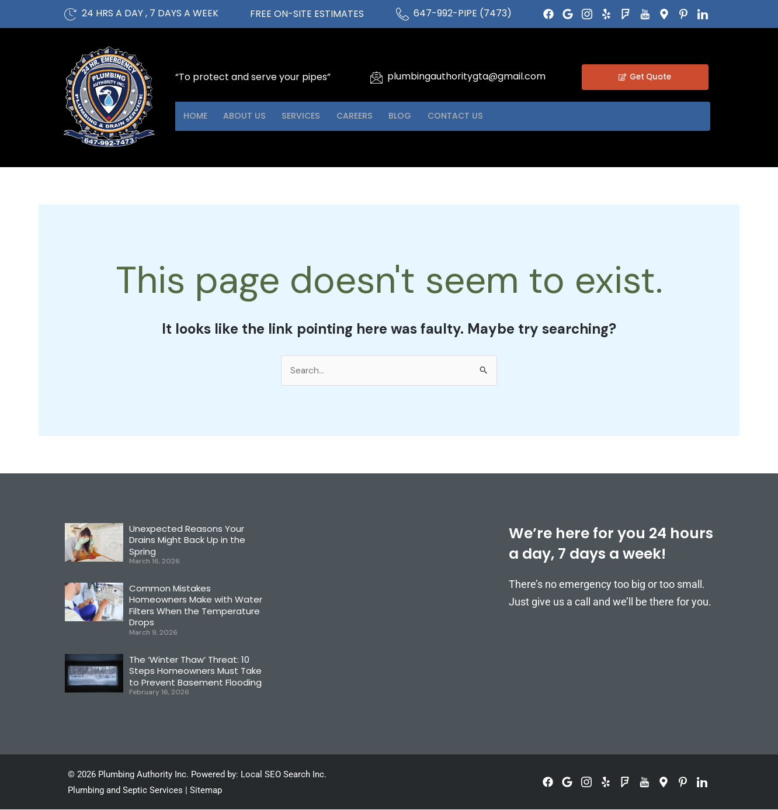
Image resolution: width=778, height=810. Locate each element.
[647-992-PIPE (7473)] (402, 14)
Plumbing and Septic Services (125, 790)
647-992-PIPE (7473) (463, 13)
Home (199, 116)
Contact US (502, 116)
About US (256, 116)
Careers (384, 116)
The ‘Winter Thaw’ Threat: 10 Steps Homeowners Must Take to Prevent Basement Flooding (195, 671)
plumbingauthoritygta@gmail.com (466, 76)
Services (321, 116)
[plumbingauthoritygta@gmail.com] (376, 77)
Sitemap (206, 790)
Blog (438, 116)
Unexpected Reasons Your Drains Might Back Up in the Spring (187, 540)
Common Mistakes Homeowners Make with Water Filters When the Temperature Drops (195, 606)
